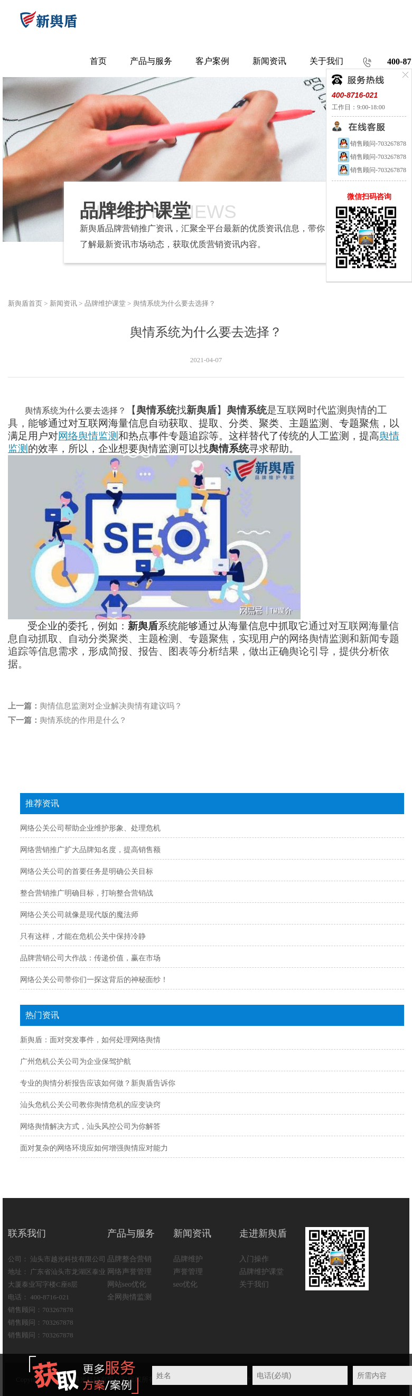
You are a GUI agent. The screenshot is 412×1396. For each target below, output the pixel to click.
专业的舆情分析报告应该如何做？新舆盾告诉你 (97, 1083)
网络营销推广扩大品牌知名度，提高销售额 (90, 850)
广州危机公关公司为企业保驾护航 (75, 1061)
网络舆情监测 (88, 435)
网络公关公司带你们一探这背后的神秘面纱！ (94, 980)
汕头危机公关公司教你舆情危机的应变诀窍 (90, 1105)
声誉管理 (188, 1272)
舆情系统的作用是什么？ (83, 720)
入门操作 (254, 1259)
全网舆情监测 (129, 1297)
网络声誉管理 (129, 1272)
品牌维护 (188, 1259)
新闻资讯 (63, 303)
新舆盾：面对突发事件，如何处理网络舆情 (90, 1040)
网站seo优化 (127, 1284)
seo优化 (185, 1284)
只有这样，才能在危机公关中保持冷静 (83, 936)
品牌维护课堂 (105, 303)
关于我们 (254, 1284)
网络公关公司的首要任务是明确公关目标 (86, 871)
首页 (98, 60)
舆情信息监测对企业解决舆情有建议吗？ (111, 706)
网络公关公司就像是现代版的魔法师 (79, 915)
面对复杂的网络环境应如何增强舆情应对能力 (94, 1148)
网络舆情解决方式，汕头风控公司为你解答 (90, 1126)
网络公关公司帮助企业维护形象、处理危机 (90, 828)
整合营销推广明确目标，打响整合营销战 (86, 893)
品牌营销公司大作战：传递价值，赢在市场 (90, 958)
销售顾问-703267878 (371, 143)
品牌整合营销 (129, 1259)
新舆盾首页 (25, 303)
